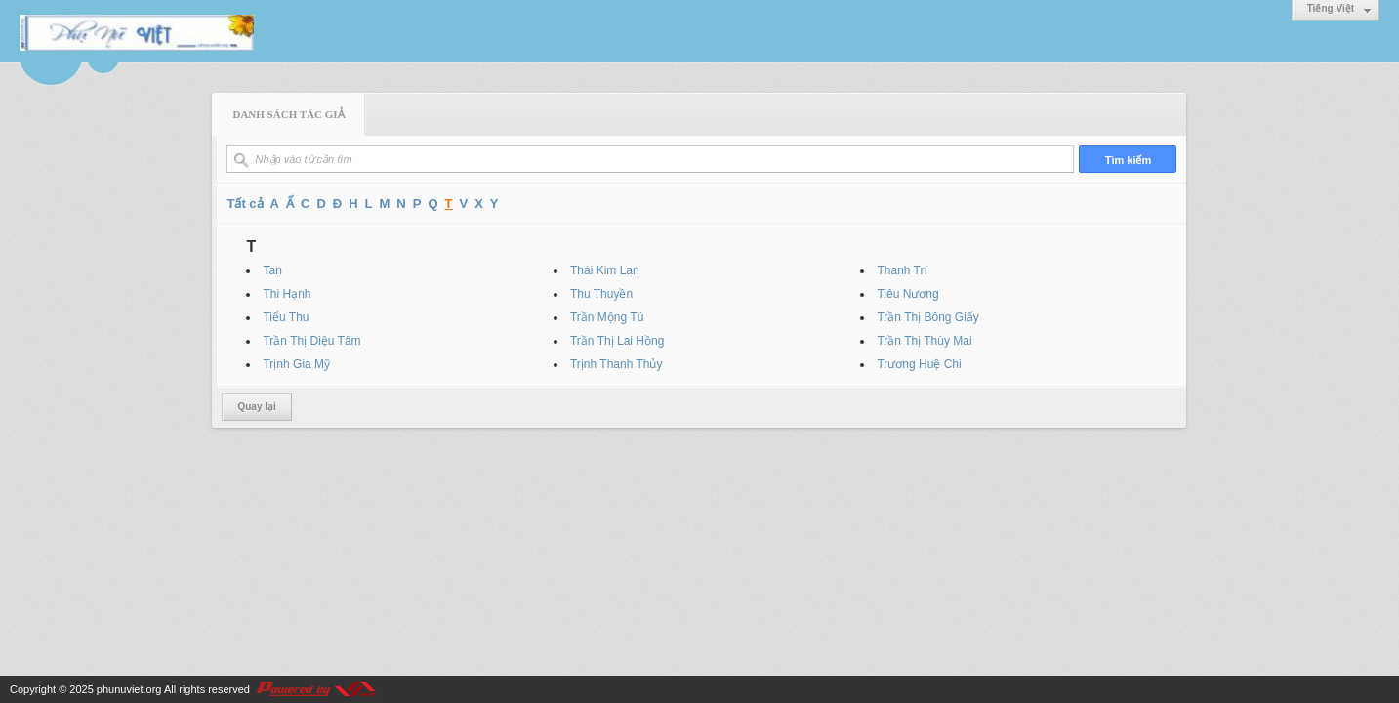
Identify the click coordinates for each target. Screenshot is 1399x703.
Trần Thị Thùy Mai (924, 341)
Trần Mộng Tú (606, 317)
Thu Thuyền (601, 294)
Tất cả (244, 203)
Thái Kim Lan (604, 270)
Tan (272, 270)
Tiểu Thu (286, 317)
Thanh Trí (901, 270)
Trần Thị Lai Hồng (617, 341)
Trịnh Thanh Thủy (616, 364)
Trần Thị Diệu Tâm (311, 341)
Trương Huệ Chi (919, 364)
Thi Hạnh (286, 294)
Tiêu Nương (907, 294)
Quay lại (256, 406)
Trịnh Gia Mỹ (296, 364)
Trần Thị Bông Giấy (927, 317)
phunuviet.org (129, 689)
